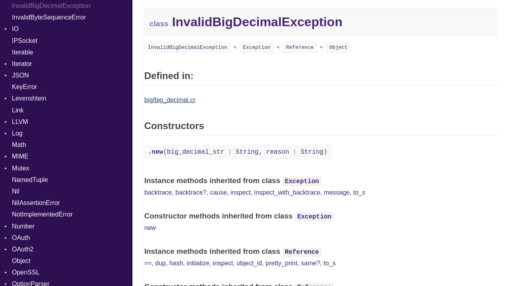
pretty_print (281, 263)
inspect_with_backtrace (287, 192)
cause (218, 192)
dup (160, 263)
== (148, 263)
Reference (300, 47)
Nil (15, 191)
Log (17, 133)
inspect (241, 192)
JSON (20, 75)
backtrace (158, 192)
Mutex (20, 168)
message (337, 192)
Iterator (22, 63)
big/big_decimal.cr (170, 100)
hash (176, 263)
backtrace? (190, 192)
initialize (198, 263)
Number (23, 226)
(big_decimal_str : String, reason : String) (237, 152)
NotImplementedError (42, 214)
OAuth (21, 237)
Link (17, 110)
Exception (256, 47)
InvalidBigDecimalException (187, 47)
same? (310, 263)
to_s (359, 192)
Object (21, 260)
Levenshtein (29, 98)
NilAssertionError (36, 202)
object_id (249, 263)
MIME (20, 156)
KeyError (24, 86)
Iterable (22, 52)
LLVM (20, 121)
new (150, 227)
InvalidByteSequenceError (49, 17)
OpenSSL (25, 272)
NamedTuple (30, 179)
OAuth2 (22, 249)
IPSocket (24, 40)
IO (15, 28)
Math (19, 144)
